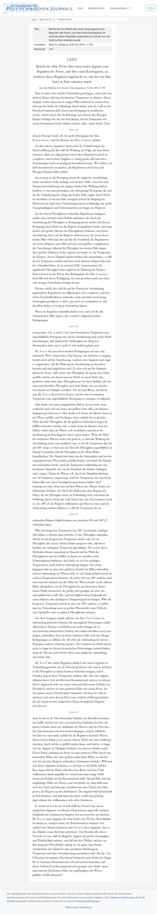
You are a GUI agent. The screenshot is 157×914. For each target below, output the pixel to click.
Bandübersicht (96, 8)
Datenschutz (71, 907)
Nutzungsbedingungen (87, 901)
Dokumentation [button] (119, 8)
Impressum (86, 907)
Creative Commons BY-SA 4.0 (99, 893)
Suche (150, 7)
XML (51, 48)
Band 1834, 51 (47, 19)
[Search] (142, 8)
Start (80, 8)
